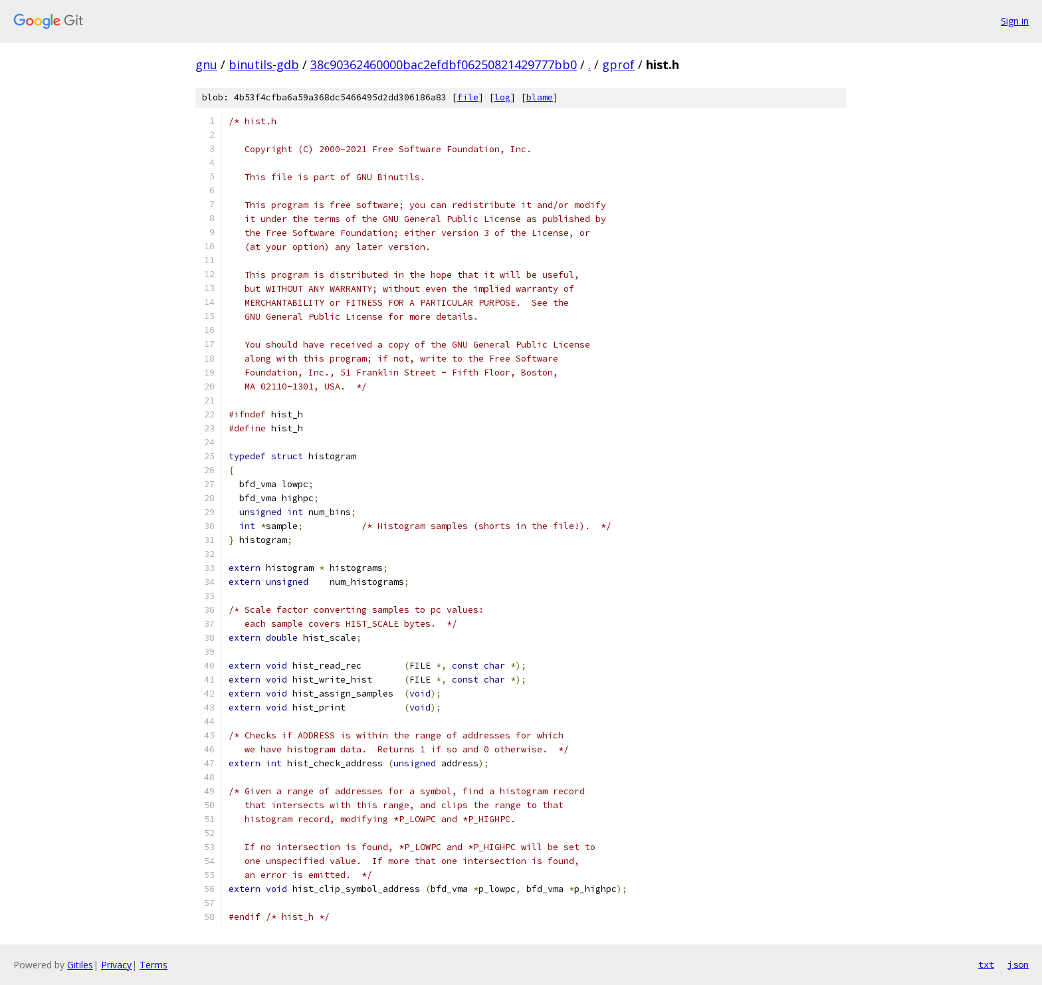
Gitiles (80, 964)
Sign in (1015, 21)
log (502, 97)
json (1018, 964)
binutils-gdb (264, 64)
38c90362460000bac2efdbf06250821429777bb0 (443, 64)
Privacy (116, 964)
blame (539, 97)
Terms (153, 964)
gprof (618, 64)
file (467, 97)
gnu (206, 64)
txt (986, 964)
